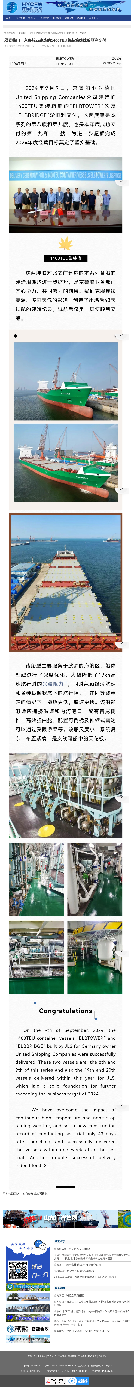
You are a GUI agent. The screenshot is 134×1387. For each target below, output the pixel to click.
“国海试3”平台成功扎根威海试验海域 (74, 1270)
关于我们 (31, 1356)
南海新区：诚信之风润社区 (69, 1295)
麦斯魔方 (102, 1356)
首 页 (8, 18)
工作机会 (82, 1356)
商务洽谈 (72, 1356)
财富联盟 (81, 18)
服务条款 (41, 1356)
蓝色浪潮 (20, 18)
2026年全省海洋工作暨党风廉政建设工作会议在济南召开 (85, 1277)
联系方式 (51, 1356)
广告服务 (62, 1356)
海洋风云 (32, 18)
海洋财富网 (9, 33)
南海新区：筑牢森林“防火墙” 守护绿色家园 (77, 1264)
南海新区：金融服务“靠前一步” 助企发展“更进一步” (82, 1330)
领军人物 (69, 18)
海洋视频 (57, 18)
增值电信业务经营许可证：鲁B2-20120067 (67, 1371)
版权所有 (92, 1356)
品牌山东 (93, 18)
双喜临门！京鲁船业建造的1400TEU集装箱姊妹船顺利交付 (46, 33)
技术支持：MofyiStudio (102, 1371)
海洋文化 (45, 18)
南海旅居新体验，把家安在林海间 (72, 1248)
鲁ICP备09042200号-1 (31, 1371)
